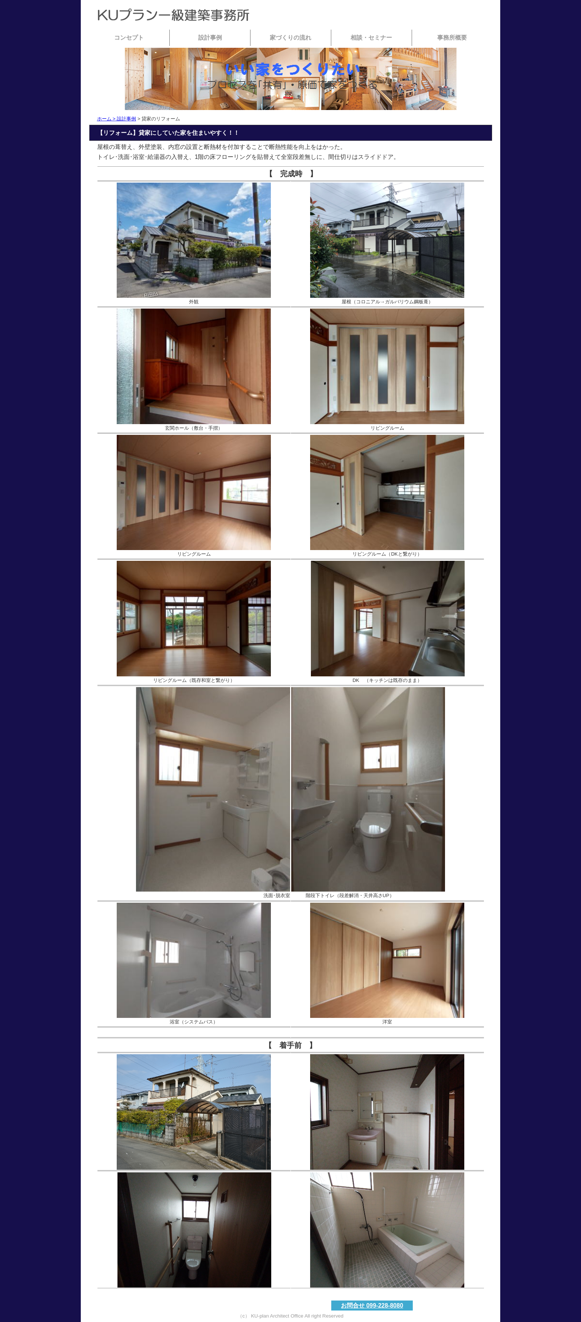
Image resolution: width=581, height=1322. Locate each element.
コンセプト (129, 37)
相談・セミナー (371, 37)
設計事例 (210, 37)
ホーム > (107, 118)
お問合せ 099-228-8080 (372, 1305)
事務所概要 (452, 37)
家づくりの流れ (290, 37)
